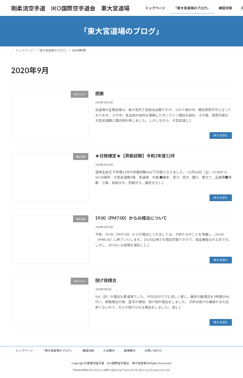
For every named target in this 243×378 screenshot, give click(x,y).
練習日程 (88, 350)
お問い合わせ (153, 350)
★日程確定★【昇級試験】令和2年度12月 (137, 155)
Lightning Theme (120, 370)
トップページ (24, 350)
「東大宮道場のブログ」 (57, 350)
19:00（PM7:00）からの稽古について (131, 218)
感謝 (99, 93)
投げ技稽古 (106, 280)
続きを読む (221, 135)
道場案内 (129, 350)
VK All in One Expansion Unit (152, 370)
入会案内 (109, 350)
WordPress (96, 370)
